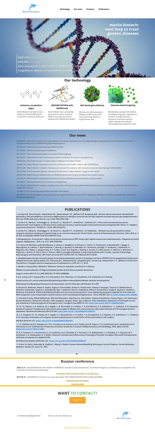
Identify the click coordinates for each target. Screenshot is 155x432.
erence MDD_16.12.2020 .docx (86, 373)
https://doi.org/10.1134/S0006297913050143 (76, 311)
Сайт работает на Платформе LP (77, 427)
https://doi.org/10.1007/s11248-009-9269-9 (106, 303)
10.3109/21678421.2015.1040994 (124, 295)
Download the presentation (77, 380)
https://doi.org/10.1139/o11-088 (29, 329)
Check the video (77, 384)
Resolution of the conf (65, 373)
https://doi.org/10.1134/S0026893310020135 (54, 321)
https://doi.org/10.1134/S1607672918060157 (67, 341)
